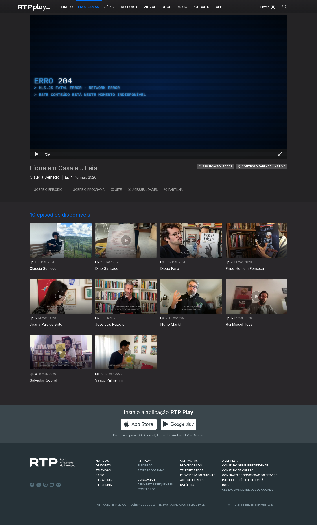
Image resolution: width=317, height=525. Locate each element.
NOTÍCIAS (102, 460)
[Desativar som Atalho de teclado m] (47, 154)
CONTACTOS (189, 460)
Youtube (52, 485)
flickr (58, 485)
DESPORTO (103, 465)
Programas (88, 7)
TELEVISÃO (103, 470)
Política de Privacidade (111, 504)
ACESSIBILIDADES (143, 189)
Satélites (187, 484)
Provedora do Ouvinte (197, 475)
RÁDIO (100, 475)
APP (219, 7)
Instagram (45, 485)
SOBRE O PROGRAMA (87, 189)
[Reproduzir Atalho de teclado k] (36, 154)
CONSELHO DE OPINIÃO (238, 470)
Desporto (130, 7)
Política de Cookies (142, 504)
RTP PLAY (144, 460)
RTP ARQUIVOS (106, 480)
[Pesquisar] (284, 6)
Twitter (38, 485)
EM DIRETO (145, 465)
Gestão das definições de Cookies (247, 489)
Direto (67, 7)
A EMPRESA (230, 460)
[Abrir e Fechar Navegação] (296, 7)
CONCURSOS (146, 479)
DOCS (166, 7)
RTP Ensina (104, 484)
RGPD (226, 484)
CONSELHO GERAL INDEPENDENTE (245, 465)
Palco (182, 7)
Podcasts (202, 7)
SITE (116, 189)
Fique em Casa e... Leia (63, 168)
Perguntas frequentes (155, 484)
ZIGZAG (150, 7)
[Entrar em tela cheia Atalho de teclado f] (280, 154)
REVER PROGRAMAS (151, 470)
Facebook (32, 485)
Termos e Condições (172, 504)
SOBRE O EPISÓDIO (46, 189)
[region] (158, 87)
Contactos (147, 489)
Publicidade (197, 504)
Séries (110, 7)
